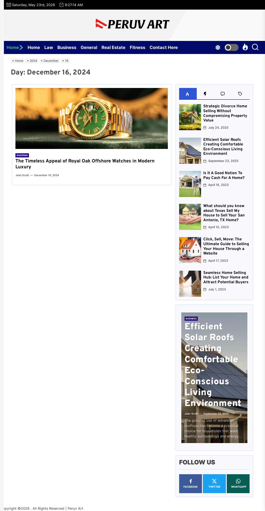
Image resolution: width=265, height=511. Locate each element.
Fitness (137, 47)
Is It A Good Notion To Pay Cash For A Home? (224, 175)
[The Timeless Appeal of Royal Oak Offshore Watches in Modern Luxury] (91, 118)
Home (15, 47)
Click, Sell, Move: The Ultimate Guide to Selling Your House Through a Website (226, 246)
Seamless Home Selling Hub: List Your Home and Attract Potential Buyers (225, 277)
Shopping (22, 155)
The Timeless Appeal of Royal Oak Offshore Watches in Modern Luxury (85, 164)
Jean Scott (22, 175)
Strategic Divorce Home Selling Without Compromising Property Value (225, 113)
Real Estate (113, 47)
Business (66, 47)
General (89, 47)
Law (48, 47)
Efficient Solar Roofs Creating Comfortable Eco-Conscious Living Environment (223, 147)
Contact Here (164, 47)
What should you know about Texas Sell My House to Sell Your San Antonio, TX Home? (224, 213)
